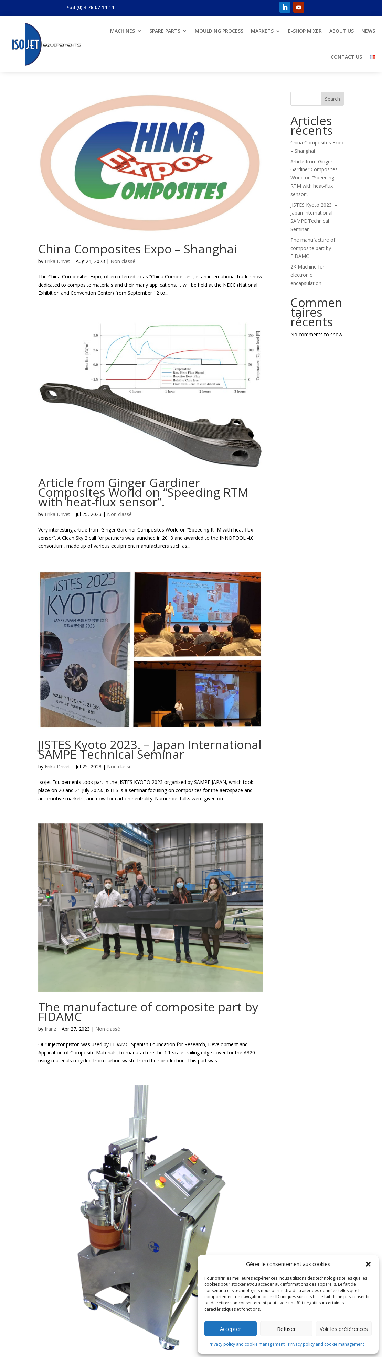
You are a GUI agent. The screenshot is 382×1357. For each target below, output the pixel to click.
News (368, 31)
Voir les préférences (344, 1328)
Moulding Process (219, 31)
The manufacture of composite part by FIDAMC (148, 1012)
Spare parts (164, 31)
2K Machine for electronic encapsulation (307, 274)
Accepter (230, 1328)
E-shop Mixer (305, 31)
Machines (122, 31)
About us (341, 31)
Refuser (286, 1328)
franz (50, 1029)
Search (332, 99)
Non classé (122, 261)
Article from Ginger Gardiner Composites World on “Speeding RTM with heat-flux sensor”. (143, 492)
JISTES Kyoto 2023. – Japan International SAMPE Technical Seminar (150, 749)
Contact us (346, 57)
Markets (262, 31)
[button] (368, 1264)
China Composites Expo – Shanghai (137, 249)
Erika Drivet (57, 261)
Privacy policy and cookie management (247, 1344)
